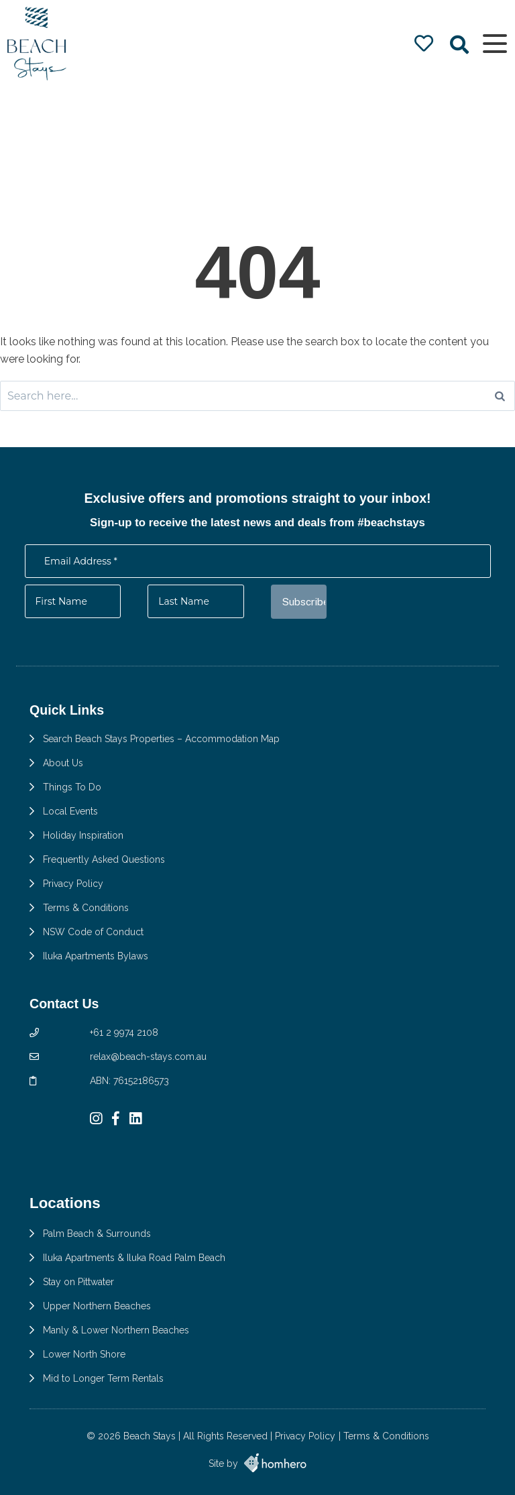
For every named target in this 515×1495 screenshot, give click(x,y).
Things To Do (72, 787)
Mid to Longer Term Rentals (103, 1378)
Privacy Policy (73, 883)
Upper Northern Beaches (97, 1306)
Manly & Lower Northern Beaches (116, 1330)
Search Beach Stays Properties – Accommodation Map (161, 738)
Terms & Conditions (86, 907)
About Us (63, 763)
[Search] (500, 396)
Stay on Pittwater (78, 1281)
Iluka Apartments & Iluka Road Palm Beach (134, 1257)
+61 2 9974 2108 (124, 1032)
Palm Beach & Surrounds (97, 1233)
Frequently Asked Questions (104, 859)
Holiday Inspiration (83, 835)
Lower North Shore (84, 1354)
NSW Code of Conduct (93, 931)
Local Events (70, 811)
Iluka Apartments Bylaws (95, 956)
